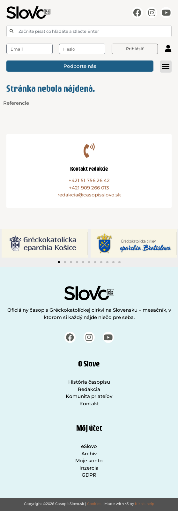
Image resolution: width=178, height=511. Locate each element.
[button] (166, 66)
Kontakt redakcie (89, 168)
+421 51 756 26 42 (89, 180)
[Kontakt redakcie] (89, 150)
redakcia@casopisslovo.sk (89, 195)
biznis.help (144, 503)
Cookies (94, 503)
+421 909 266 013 (89, 188)
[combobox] (89, 31)
